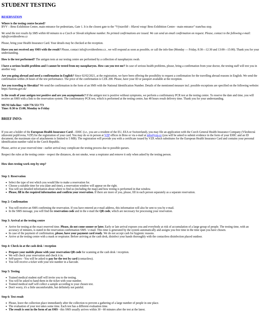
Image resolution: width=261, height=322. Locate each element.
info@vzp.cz (154, 135)
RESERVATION (11, 16)
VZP (107, 135)
